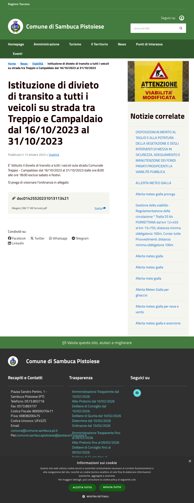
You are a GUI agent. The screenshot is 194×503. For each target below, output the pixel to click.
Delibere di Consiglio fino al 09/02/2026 (91, 450)
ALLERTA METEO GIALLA (153, 182)
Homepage (16, 44)
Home (12, 63)
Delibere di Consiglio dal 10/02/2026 (89, 409)
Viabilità (38, 63)
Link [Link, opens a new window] (133, 479)
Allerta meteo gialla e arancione (158, 323)
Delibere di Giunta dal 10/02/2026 (96, 415)
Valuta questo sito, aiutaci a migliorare (97, 342)
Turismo (75, 44)
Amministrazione (46, 44)
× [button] (189, 461)
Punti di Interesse (149, 44)
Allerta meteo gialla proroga (155, 194)
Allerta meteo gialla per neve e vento (157, 309)
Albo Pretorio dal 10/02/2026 (93, 401)
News (122, 44)
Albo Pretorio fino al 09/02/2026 (95, 442)
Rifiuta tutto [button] (112, 487)
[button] (97, 496)
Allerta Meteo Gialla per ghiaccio (152, 292)
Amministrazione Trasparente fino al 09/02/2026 (96, 435)
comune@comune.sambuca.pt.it (34, 430)
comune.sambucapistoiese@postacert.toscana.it (52, 435)
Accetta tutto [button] (82, 487)
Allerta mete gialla (148, 278)
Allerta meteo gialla (149, 256)
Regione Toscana (19, 4)
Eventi (17, 53)
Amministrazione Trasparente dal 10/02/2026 (95, 394)
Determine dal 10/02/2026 (91, 420)
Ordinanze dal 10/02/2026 (91, 425)
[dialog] (97, 480)
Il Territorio (99, 44)
